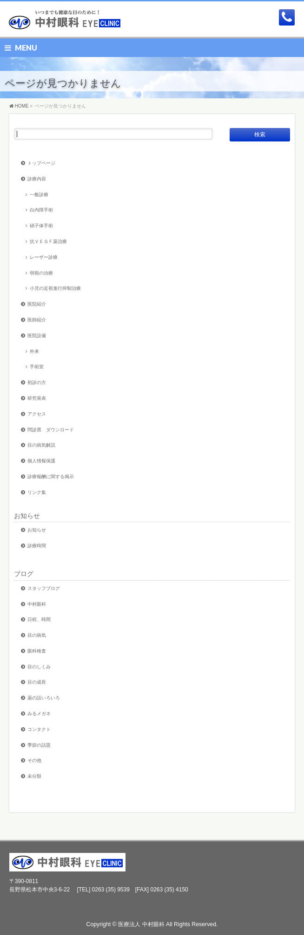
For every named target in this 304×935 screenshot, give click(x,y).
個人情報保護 (41, 460)
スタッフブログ (43, 588)
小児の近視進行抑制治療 (55, 288)
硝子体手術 (41, 225)
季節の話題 (39, 745)
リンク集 (36, 492)
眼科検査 (36, 650)
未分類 (34, 776)
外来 (34, 351)
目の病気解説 (41, 445)
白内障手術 (41, 209)
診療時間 (36, 545)
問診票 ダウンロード (50, 429)
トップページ (41, 163)
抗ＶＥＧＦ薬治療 (48, 241)
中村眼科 (36, 604)
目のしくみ (39, 666)
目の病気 (36, 635)
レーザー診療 (44, 257)
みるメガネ (39, 713)
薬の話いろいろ (43, 697)
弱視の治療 (41, 272)
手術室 (37, 366)
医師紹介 (36, 319)
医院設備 (36, 335)
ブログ (23, 573)
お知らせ (27, 515)
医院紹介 (36, 304)
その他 (34, 760)
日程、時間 (39, 619)
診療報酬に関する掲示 (50, 476)
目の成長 (36, 682)
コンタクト (39, 729)
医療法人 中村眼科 (141, 924)
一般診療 (39, 194)
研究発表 (36, 398)
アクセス (36, 413)
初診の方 (36, 382)
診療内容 (36, 178)
